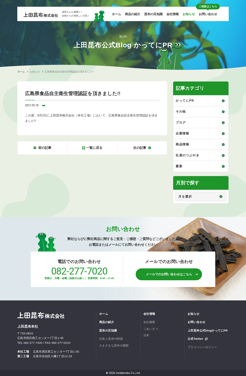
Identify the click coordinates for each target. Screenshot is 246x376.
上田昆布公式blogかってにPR (208, 330)
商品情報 (182, 144)
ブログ (181, 122)
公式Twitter (195, 338)
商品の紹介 (106, 322)
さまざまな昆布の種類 (114, 345)
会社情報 (149, 313)
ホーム (21, 71)
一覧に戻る (94, 148)
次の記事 (139, 148)
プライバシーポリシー (202, 347)
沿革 (146, 335)
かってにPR (185, 100)
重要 (179, 166)
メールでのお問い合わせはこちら (169, 274)
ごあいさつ (150, 328)
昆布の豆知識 (108, 330)
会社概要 (149, 322)
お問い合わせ (196, 322)
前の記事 (44, 148)
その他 (181, 111)
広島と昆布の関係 (111, 338)
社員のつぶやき (187, 155)
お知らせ (35, 71)
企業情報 (182, 133)
